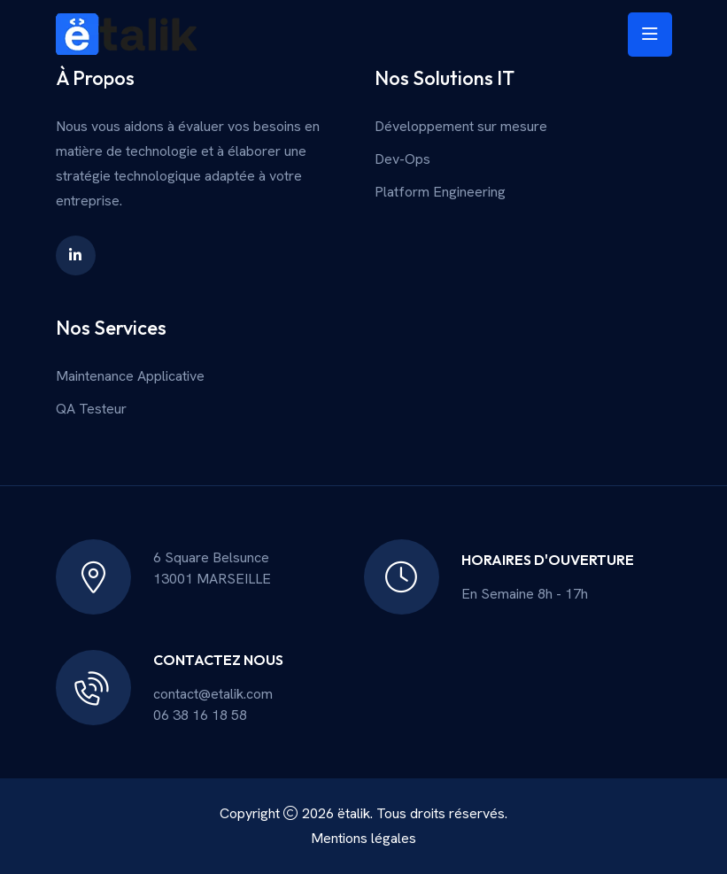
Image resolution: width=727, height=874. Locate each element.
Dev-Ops (402, 159)
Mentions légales (363, 838)
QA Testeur (91, 408)
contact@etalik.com (213, 694)
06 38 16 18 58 (200, 715)
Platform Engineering (440, 191)
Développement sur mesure (461, 126)
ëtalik (353, 813)
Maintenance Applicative (130, 376)
